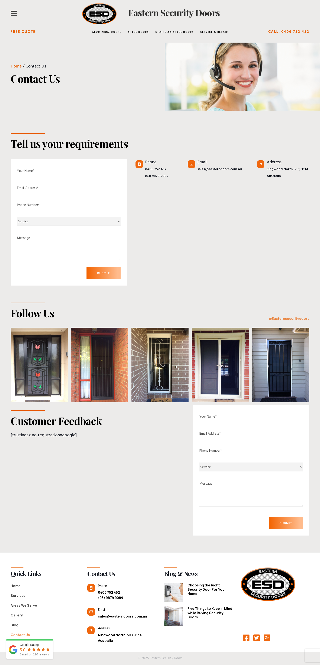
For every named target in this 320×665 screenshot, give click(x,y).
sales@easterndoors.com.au (219, 169)
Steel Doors (138, 32)
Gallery (17, 615)
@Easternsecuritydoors (289, 318)
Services (18, 595)
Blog (14, 625)
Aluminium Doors (107, 32)
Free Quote (23, 32)
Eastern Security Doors (174, 13)
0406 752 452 (155, 169)
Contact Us (20, 634)
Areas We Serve (24, 605)
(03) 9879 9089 (156, 176)
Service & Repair (214, 32)
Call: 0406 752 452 (288, 32)
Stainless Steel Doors (174, 32)
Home (16, 67)
